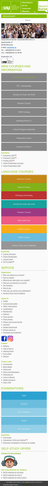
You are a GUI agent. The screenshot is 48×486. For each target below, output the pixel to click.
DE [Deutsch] (34, 12)
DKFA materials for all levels (13, 472)
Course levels (8, 259)
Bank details (7, 367)
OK (20, 484)
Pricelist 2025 (9, 161)
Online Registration (10, 257)
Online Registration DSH (12, 166)
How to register (8, 278)
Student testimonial (10, 327)
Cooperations (8, 309)
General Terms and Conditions (14, 293)
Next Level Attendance (11, 372)
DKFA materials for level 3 (12, 475)
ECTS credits (9, 262)
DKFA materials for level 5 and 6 (14, 478)
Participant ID (8, 375)
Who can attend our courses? (13, 275)
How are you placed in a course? (15, 283)
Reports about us (9, 330)
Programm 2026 (10, 155)
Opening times (8, 351)
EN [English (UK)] (34, 14)
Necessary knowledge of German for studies (19, 443)
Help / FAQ (7, 382)
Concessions (7, 364)
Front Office (7, 354)
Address (6, 346)
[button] (43, 30)
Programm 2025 (10, 158)
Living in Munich (9, 377)
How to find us (8, 349)
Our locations (8, 285)
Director (6, 356)
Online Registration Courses (13, 163)
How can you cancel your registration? (17, 291)
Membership (7, 311)
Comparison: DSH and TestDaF (15, 440)
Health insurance (9, 380)
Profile (5, 301)
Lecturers (6, 325)
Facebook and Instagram (12, 332)
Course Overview (9, 254)
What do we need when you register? (16, 280)
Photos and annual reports (12, 322)
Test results (7, 437)
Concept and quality (10, 304)
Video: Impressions (10, 306)
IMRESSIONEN (8, 16)
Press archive (8, 317)
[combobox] (35, 20)
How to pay (7, 288)
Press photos (8, 319)
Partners (6, 314)
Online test (7, 369)
